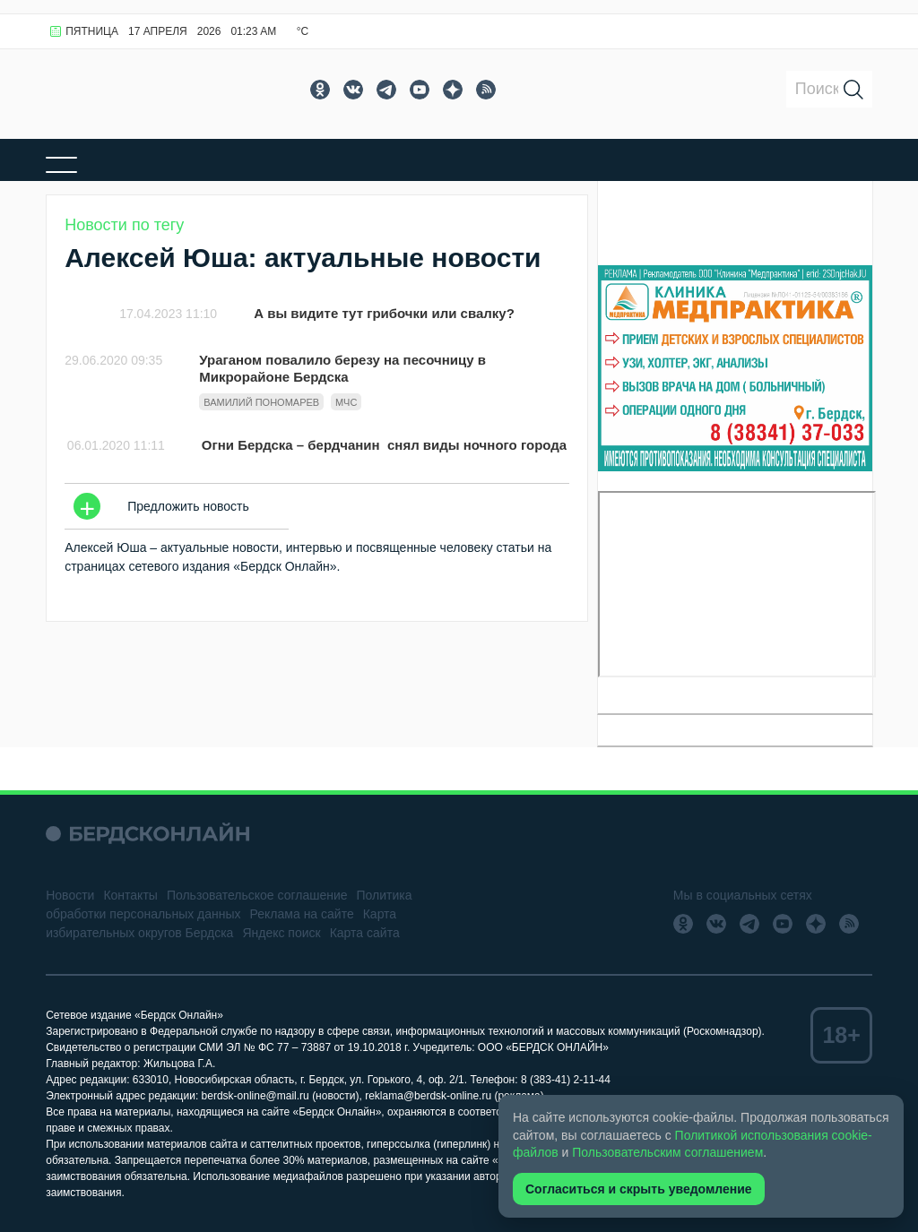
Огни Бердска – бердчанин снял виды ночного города (384, 444)
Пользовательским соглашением (667, 1152)
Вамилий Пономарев (261, 402)
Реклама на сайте (302, 914)
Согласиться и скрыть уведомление (638, 1189)
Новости (70, 895)
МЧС (346, 402)
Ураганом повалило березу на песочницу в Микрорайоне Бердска (342, 368)
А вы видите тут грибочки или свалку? (384, 313)
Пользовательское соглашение (257, 895)
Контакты (130, 895)
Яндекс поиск (281, 933)
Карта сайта (365, 933)
